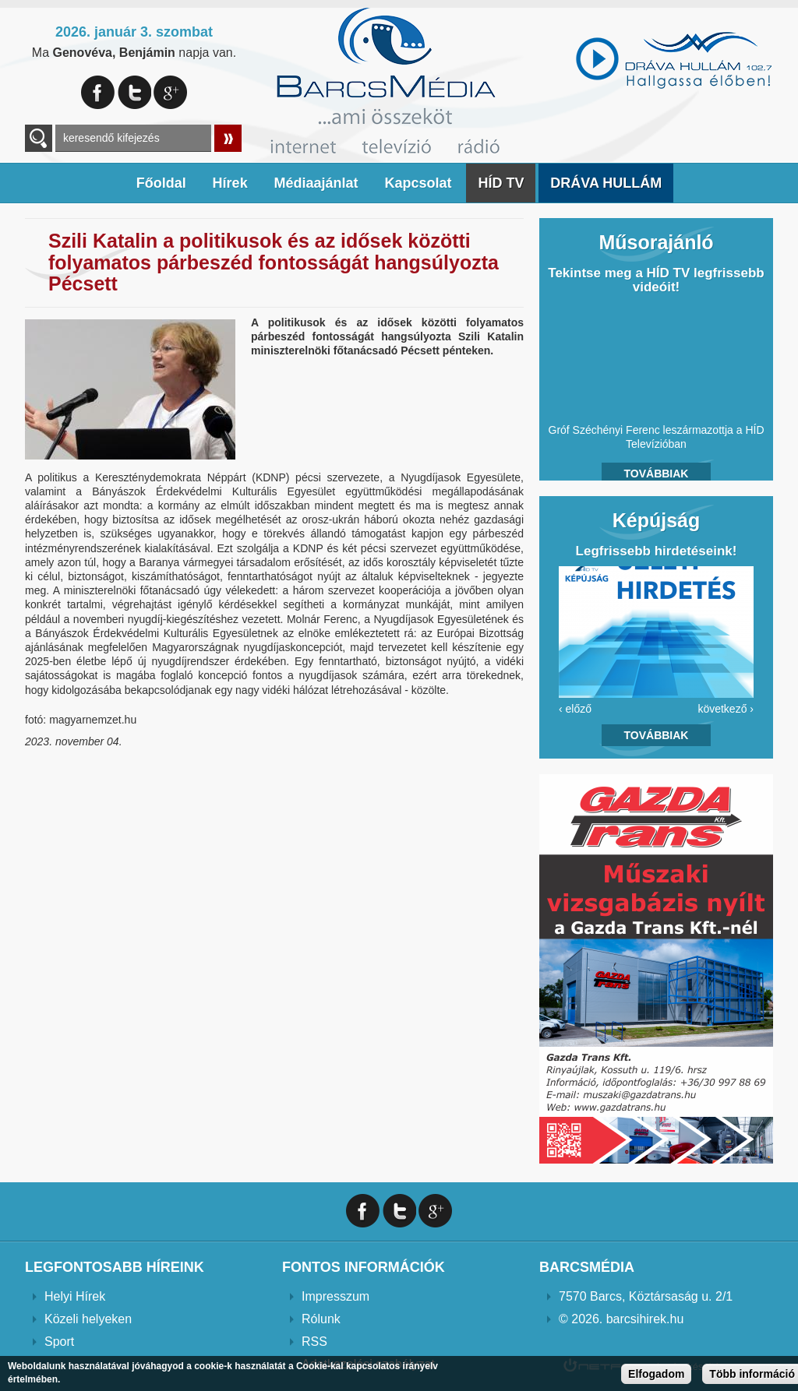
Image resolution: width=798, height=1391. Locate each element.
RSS (314, 1341)
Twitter (134, 92)
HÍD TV (501, 183)
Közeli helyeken (88, 1319)
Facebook (98, 92)
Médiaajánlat (316, 183)
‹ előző (575, 709)
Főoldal (161, 183)
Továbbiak (656, 473)
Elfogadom (656, 1374)
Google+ (170, 92)
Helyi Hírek (74, 1296)
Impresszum (335, 1296)
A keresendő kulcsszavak (38, 138)
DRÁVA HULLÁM (606, 183)
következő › (725, 709)
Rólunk (321, 1319)
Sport (59, 1341)
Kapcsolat (417, 183)
